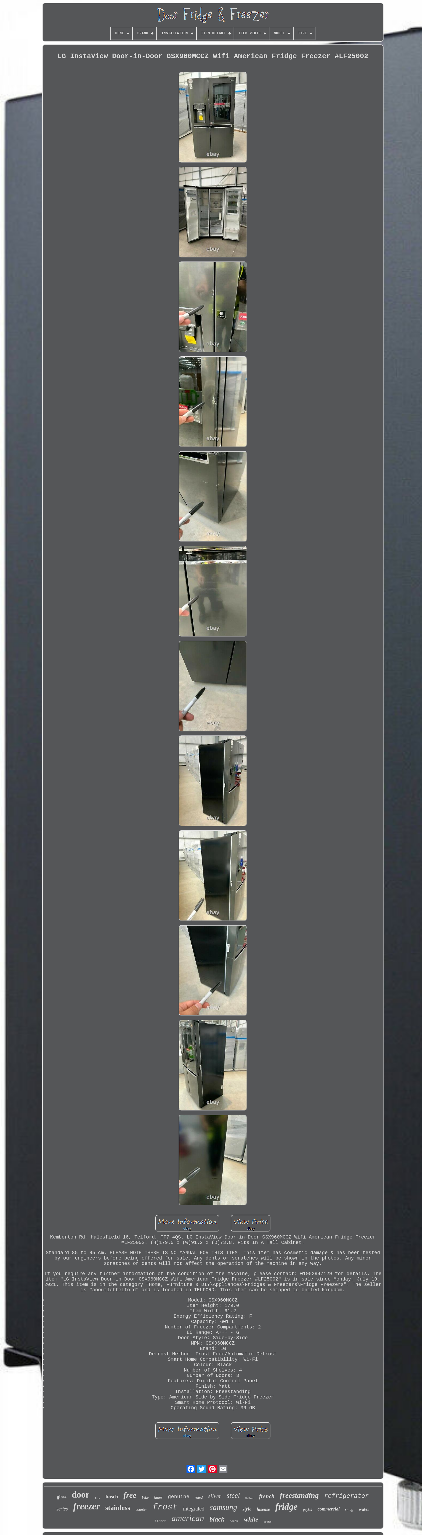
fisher (160, 1521)
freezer (86, 1506)
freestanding (299, 1495)
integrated (193, 1509)
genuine (178, 1497)
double (234, 1521)
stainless (117, 1508)
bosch (111, 1496)
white (251, 1519)
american (187, 1518)
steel (233, 1495)
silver (214, 1496)
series (62, 1509)
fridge (286, 1507)
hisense (263, 1509)
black (216, 1519)
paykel (307, 1510)
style (246, 1509)
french (267, 1496)
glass (61, 1496)
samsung (223, 1507)
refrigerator (346, 1496)
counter (141, 1510)
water (364, 1509)
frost (164, 1507)
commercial (329, 1509)
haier (158, 1497)
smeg (349, 1509)
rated (199, 1497)
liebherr (249, 1498)
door (81, 1494)
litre (97, 1498)
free (130, 1495)
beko (145, 1497)
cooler (267, 1521)
